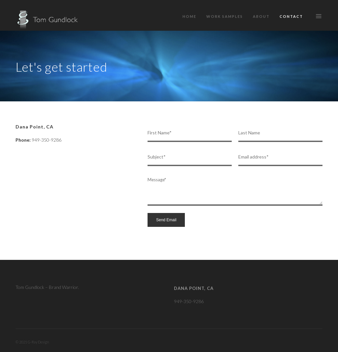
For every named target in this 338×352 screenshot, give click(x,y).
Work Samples (224, 16)
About (261, 16)
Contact (291, 16)
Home (189, 16)
